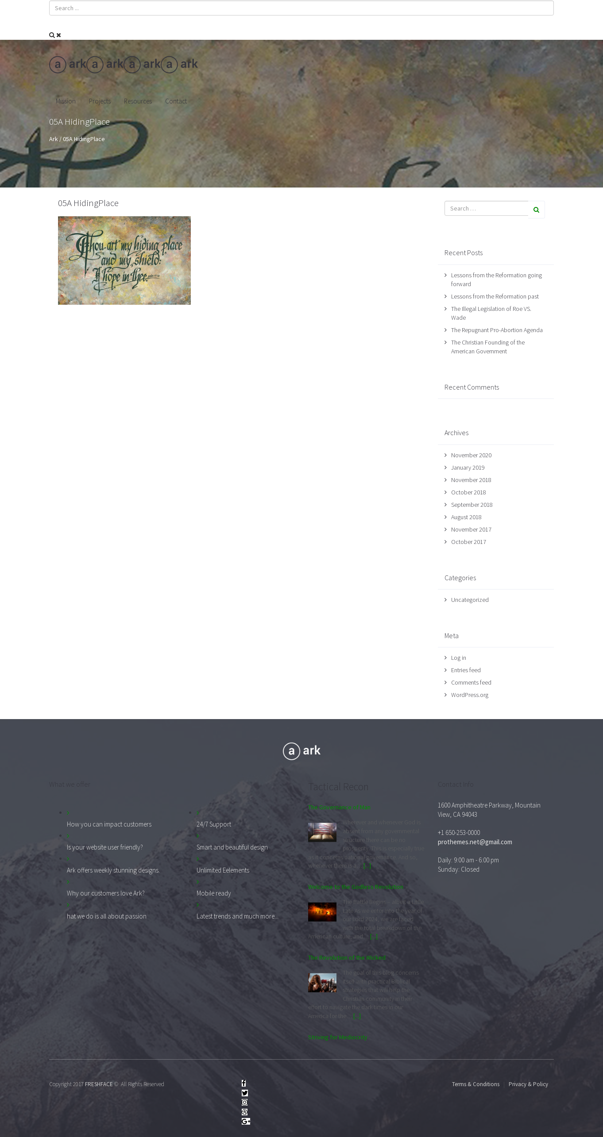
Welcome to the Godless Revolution (355, 887)
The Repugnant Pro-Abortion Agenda (497, 330)
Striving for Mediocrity (337, 1037)
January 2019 (468, 467)
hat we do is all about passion (107, 916)
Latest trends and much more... (237, 916)
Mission (66, 101)
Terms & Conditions (475, 1084)
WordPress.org (469, 695)
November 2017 (471, 529)
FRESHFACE (99, 1084)
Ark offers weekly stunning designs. (113, 870)
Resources (138, 101)
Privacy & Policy (528, 1084)
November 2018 (471, 480)
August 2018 (466, 517)
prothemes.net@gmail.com (475, 842)
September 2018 (472, 505)
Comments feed (471, 682)
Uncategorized (470, 600)
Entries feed (466, 670)
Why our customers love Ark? (106, 893)
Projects (100, 101)
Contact (176, 101)
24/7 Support (214, 824)
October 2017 (468, 542)
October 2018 (468, 492)
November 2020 (471, 455)
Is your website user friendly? (105, 847)
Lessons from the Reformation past (495, 296)
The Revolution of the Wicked (347, 957)
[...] (367, 865)
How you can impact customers (109, 824)
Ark (53, 139)
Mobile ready (214, 893)
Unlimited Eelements (223, 870)
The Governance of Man (339, 807)
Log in (458, 658)
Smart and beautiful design (232, 847)
